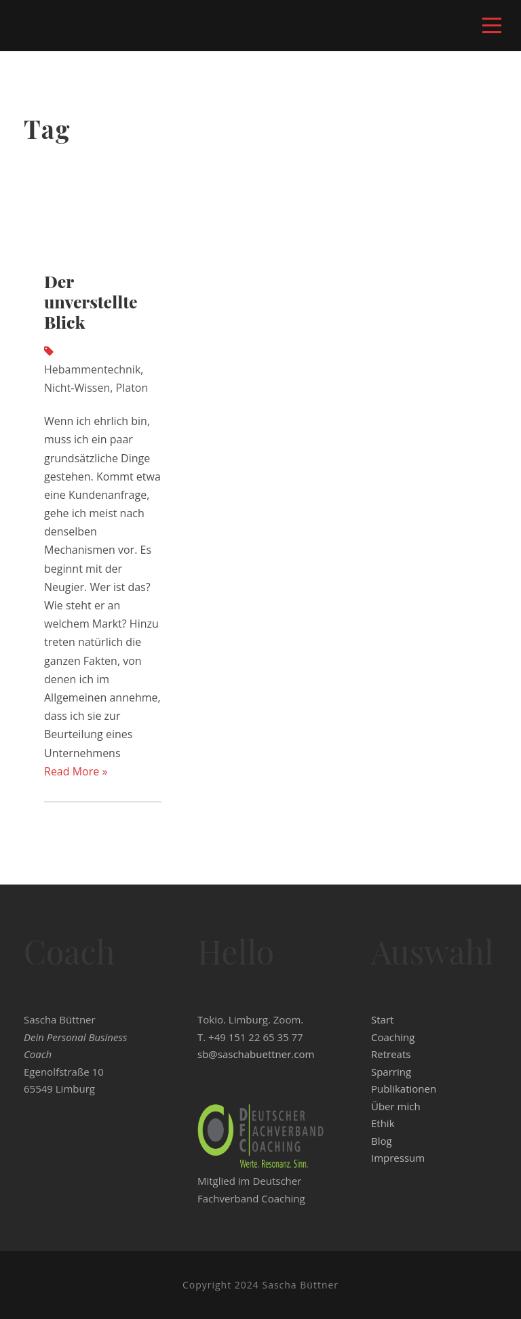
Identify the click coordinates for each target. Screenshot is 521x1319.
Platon (132, 387)
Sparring (391, 1071)
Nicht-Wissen (77, 387)
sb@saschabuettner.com (255, 1054)
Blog (381, 1141)
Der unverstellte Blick (91, 301)
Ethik (383, 1123)
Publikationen (403, 1088)
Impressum (398, 1157)
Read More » (75, 771)
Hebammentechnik (92, 369)
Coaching (392, 1037)
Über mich (396, 1106)
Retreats (390, 1054)
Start (382, 1019)
